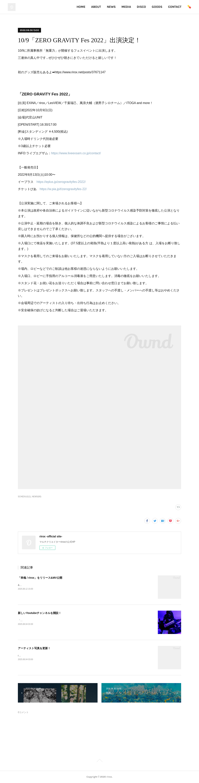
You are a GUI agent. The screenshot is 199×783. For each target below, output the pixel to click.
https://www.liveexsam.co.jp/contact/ (76, 153)
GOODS (157, 7)
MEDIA (126, 7)
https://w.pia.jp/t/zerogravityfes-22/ (63, 189)
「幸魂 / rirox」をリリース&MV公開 (40, 577)
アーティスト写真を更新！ (34, 648)
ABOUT (96, 7)
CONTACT (175, 7)
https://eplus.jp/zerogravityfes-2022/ (61, 181)
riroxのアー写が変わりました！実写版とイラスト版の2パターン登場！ (54, 655)
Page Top (99, 761)
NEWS (111, 7)
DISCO (141, 7)
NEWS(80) (36, 497)
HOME (81, 7)
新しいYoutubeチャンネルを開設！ (39, 613)
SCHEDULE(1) (24, 497)
